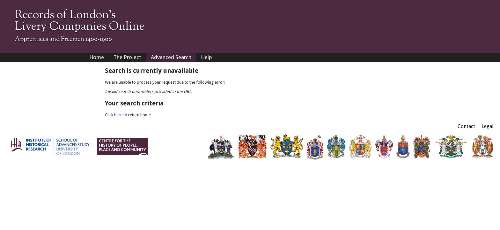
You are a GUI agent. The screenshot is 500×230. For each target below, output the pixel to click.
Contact (466, 126)
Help (206, 57)
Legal (488, 126)
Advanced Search (171, 57)
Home (96, 57)
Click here (113, 114)
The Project (127, 57)
